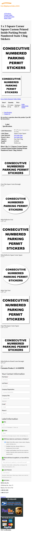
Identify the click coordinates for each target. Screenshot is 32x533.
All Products (7, 13)
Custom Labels (8, 15)
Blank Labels (7, 18)
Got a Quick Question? (7, 99)
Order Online (17, 99)
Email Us (3, 497)
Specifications (8, 112)
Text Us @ (7, 495)
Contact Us (7, 114)
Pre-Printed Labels (9, 16)
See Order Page (18, 135)
